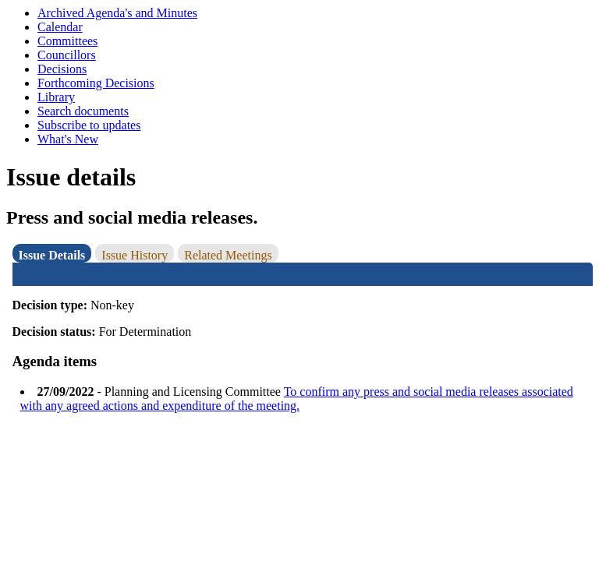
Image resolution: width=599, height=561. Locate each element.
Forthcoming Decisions (95, 83)
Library (56, 97)
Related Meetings (227, 255)
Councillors (66, 55)
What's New (67, 139)
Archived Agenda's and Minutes (117, 12)
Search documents (83, 111)
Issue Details (52, 255)
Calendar (60, 27)
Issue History (134, 255)
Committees (67, 41)
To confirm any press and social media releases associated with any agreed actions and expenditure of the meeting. (296, 398)
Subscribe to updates (88, 125)
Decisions (62, 69)
